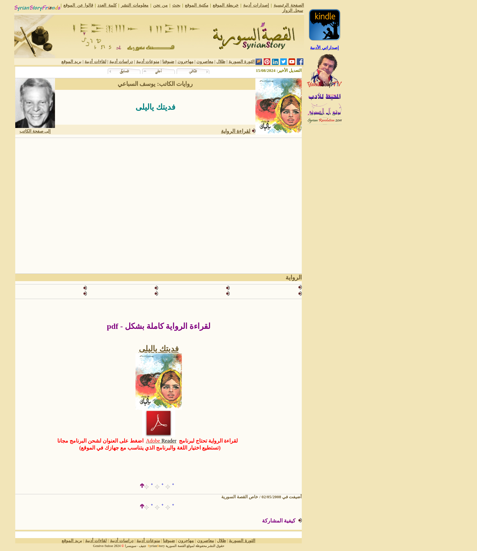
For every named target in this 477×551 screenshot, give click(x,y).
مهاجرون (185, 61)
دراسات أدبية (121, 61)
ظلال (220, 61)
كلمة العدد (106, 5)
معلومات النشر (134, 5)
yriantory (156, 546)
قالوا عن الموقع (78, 5)
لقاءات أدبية (95, 61)
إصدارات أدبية (256, 5)
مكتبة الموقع (196, 5)
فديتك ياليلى (159, 348)
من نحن (160, 5)
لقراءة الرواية (235, 131)
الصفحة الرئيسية (289, 5)
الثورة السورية (242, 61)
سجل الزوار (292, 10)
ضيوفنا (168, 61)
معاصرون (204, 61)
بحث (176, 5)
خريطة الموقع (225, 5)
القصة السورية (176, 546)
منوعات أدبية (147, 61)
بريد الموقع (71, 61)
